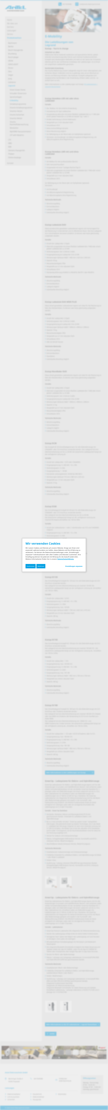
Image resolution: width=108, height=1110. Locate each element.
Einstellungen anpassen (73, 566)
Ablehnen (40, 566)
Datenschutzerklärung (65, 559)
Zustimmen (31, 566)
